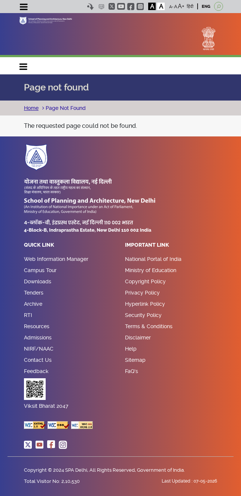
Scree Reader (101, 6)
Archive (33, 304)
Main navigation (23, 65)
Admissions (38, 338)
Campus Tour (40, 270)
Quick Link (39, 245)
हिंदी (190, 6)
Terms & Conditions (149, 326)
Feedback (36, 371)
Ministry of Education (150, 270)
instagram (140, 6)
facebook (130, 6)
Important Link (147, 245)
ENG (206, 6)
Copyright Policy (145, 281)
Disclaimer (138, 338)
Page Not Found (65, 108)
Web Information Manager (56, 259)
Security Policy (143, 315)
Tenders (33, 293)
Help (131, 349)
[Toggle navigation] (23, 7)
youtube (121, 6)
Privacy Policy (142, 293)
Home (31, 108)
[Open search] (218, 6)
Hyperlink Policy (145, 304)
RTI (28, 315)
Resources (36, 326)
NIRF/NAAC (39, 349)
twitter (112, 6)
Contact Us (38, 360)
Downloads (37, 281)
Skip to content (90, 6)
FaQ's (131, 371)
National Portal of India (153, 259)
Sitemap (135, 360)
